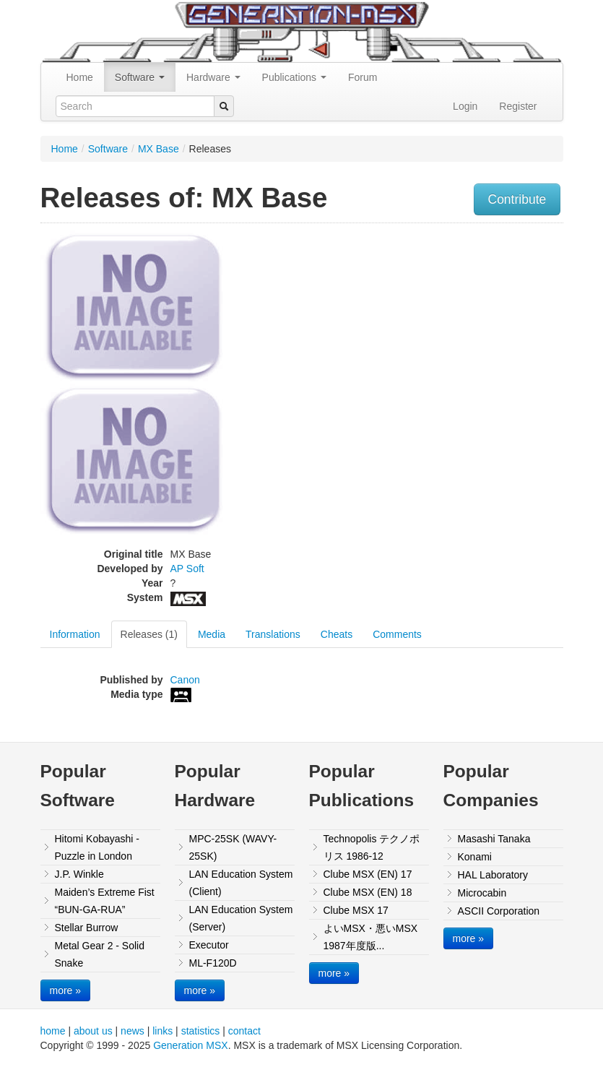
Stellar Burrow (86, 927)
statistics (200, 1031)
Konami (475, 857)
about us (93, 1031)
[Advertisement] (501, 320)
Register (518, 106)
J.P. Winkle (79, 874)
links (162, 1031)
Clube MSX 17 (356, 910)
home (53, 1031)
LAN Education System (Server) (241, 918)
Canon (185, 680)
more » (66, 990)
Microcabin (482, 893)
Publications (294, 77)
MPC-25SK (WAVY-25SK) (233, 847)
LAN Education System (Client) (241, 882)
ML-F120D (213, 963)
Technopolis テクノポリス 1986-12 (372, 847)
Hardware (213, 77)
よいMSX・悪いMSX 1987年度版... (371, 937)
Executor (209, 945)
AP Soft (187, 568)
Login (465, 106)
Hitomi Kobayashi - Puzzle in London (97, 847)
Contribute (517, 199)
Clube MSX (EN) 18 (368, 892)
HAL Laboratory (493, 875)
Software (140, 77)
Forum (362, 77)
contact (244, 1031)
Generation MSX (190, 1045)
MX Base (158, 149)
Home (79, 77)
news (132, 1031)
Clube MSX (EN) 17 (368, 874)
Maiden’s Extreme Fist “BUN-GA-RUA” (105, 900)
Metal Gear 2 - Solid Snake (100, 954)
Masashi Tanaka (494, 838)
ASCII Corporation (499, 911)
